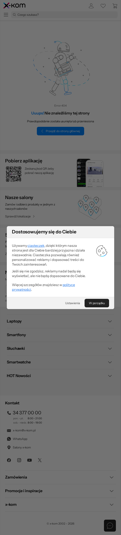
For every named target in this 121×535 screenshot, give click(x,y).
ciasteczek (35, 262)
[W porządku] (97, 319)
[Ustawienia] (72, 319)
